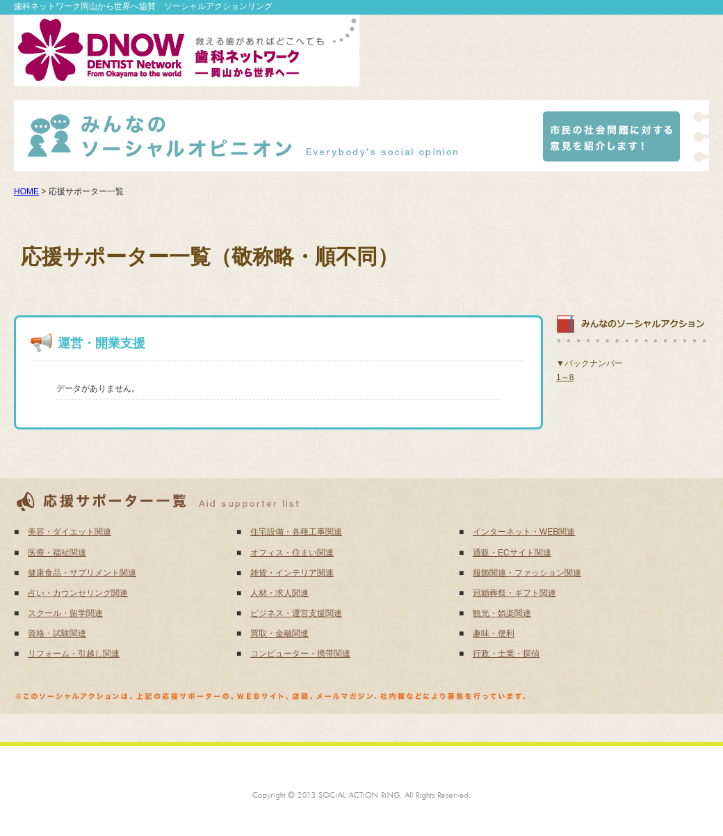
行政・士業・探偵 (506, 653)
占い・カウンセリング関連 (78, 593)
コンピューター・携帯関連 (300, 653)
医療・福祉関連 (57, 553)
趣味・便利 (493, 633)
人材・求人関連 (279, 593)
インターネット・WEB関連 (524, 532)
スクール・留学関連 (65, 613)
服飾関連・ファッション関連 (527, 573)
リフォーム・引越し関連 (74, 653)
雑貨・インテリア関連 (292, 573)
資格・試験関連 (57, 633)
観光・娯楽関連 (502, 613)
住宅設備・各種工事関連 (296, 532)
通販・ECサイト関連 (512, 553)
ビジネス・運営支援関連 (296, 613)
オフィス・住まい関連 (292, 553)
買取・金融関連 (279, 633)
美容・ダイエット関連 (69, 532)
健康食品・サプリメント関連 (82, 573)
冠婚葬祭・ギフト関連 (514, 593)
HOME (26, 191)
